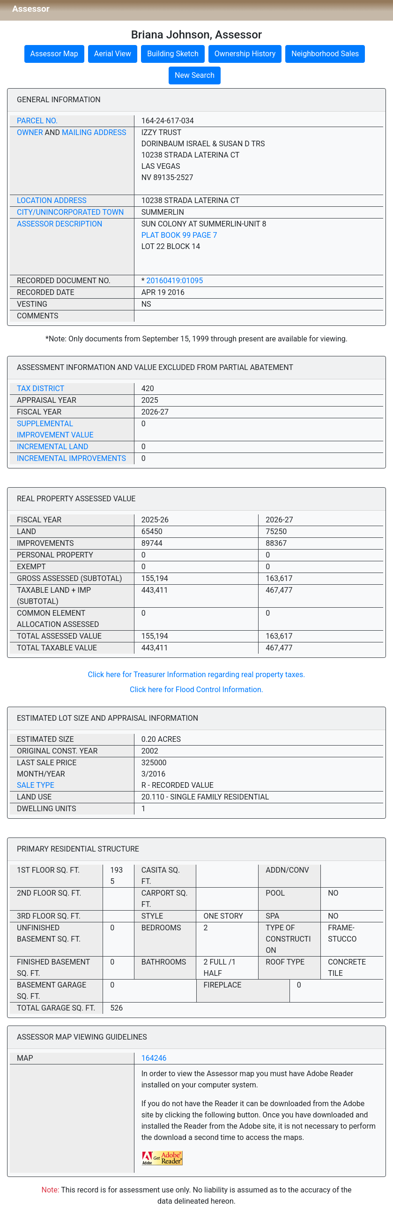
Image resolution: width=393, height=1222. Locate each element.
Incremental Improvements (71, 458)
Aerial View (112, 53)
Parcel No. (37, 120)
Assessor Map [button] (54, 53)
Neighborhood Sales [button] (325, 53)
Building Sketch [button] (173, 53)
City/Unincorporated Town (70, 212)
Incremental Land (52, 446)
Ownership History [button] (245, 53)
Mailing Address (94, 132)
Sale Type (35, 785)
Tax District (40, 388)
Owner (30, 132)
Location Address (52, 200)
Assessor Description (60, 223)
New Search (195, 75)
